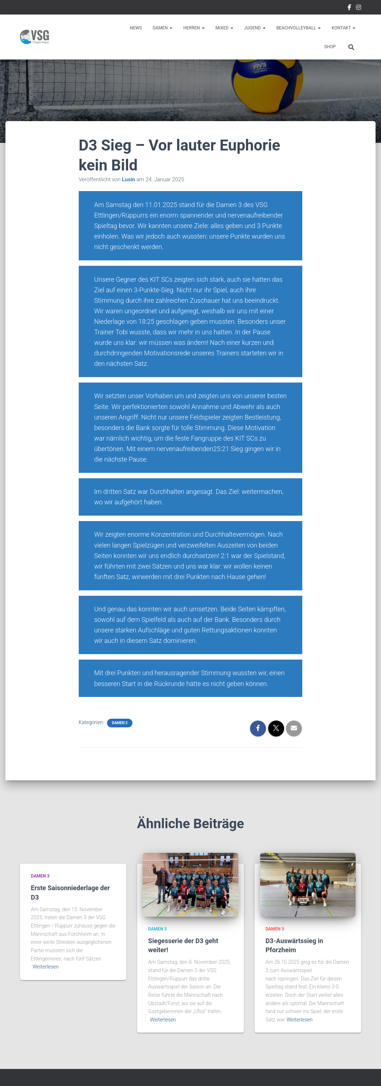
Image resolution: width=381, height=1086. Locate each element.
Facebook (349, 8)
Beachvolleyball (298, 27)
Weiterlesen (46, 967)
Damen (162, 27)
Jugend (255, 27)
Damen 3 (120, 723)
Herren (194, 27)
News (136, 27)
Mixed (224, 27)
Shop (330, 46)
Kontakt (344, 27)
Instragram (358, 8)
